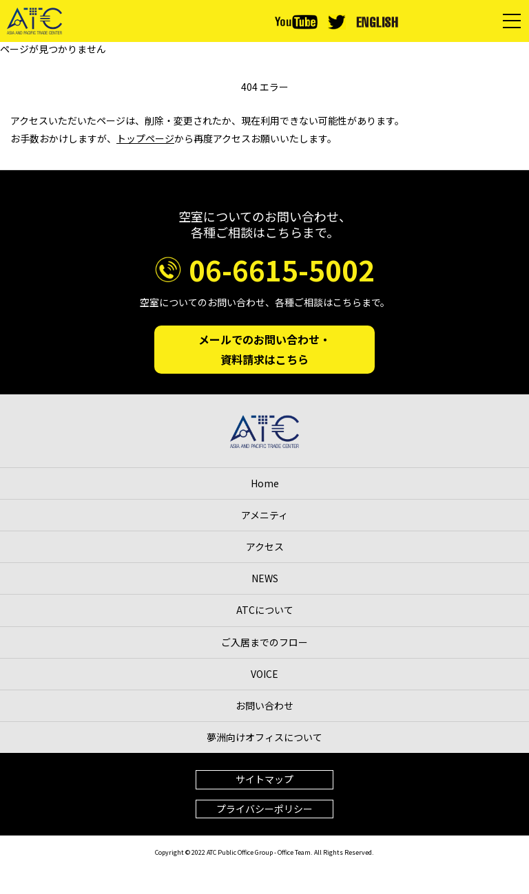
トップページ (145, 138)
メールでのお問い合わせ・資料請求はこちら (264, 349)
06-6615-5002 (282, 270)
